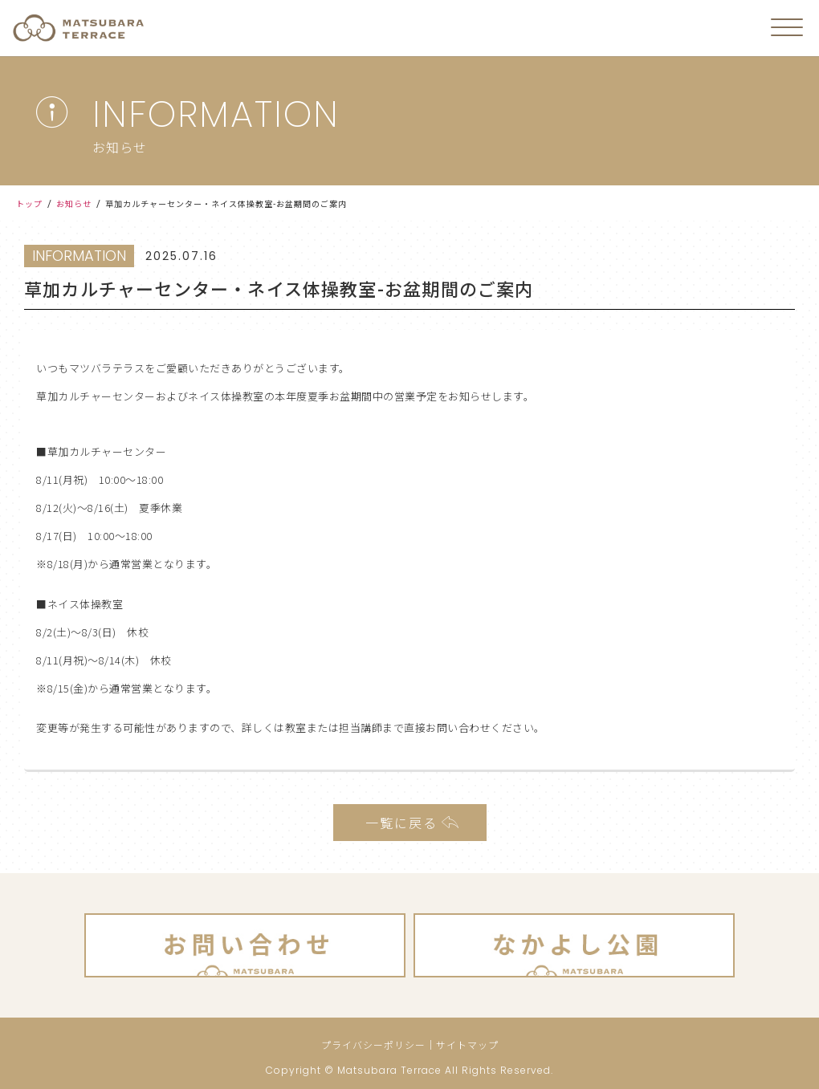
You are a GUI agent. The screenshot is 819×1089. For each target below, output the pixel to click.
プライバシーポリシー (373, 1044)
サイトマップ (467, 1044)
